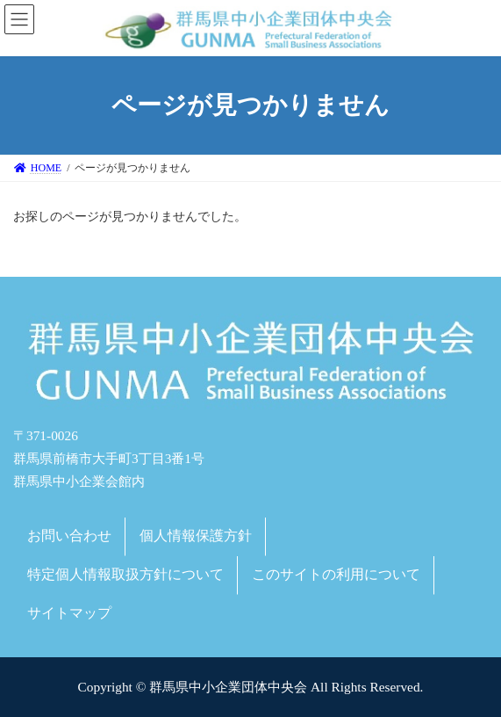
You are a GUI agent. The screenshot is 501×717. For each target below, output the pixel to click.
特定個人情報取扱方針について (125, 574)
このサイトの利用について (336, 574)
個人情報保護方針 (196, 535)
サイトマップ (69, 612)
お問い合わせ (69, 535)
